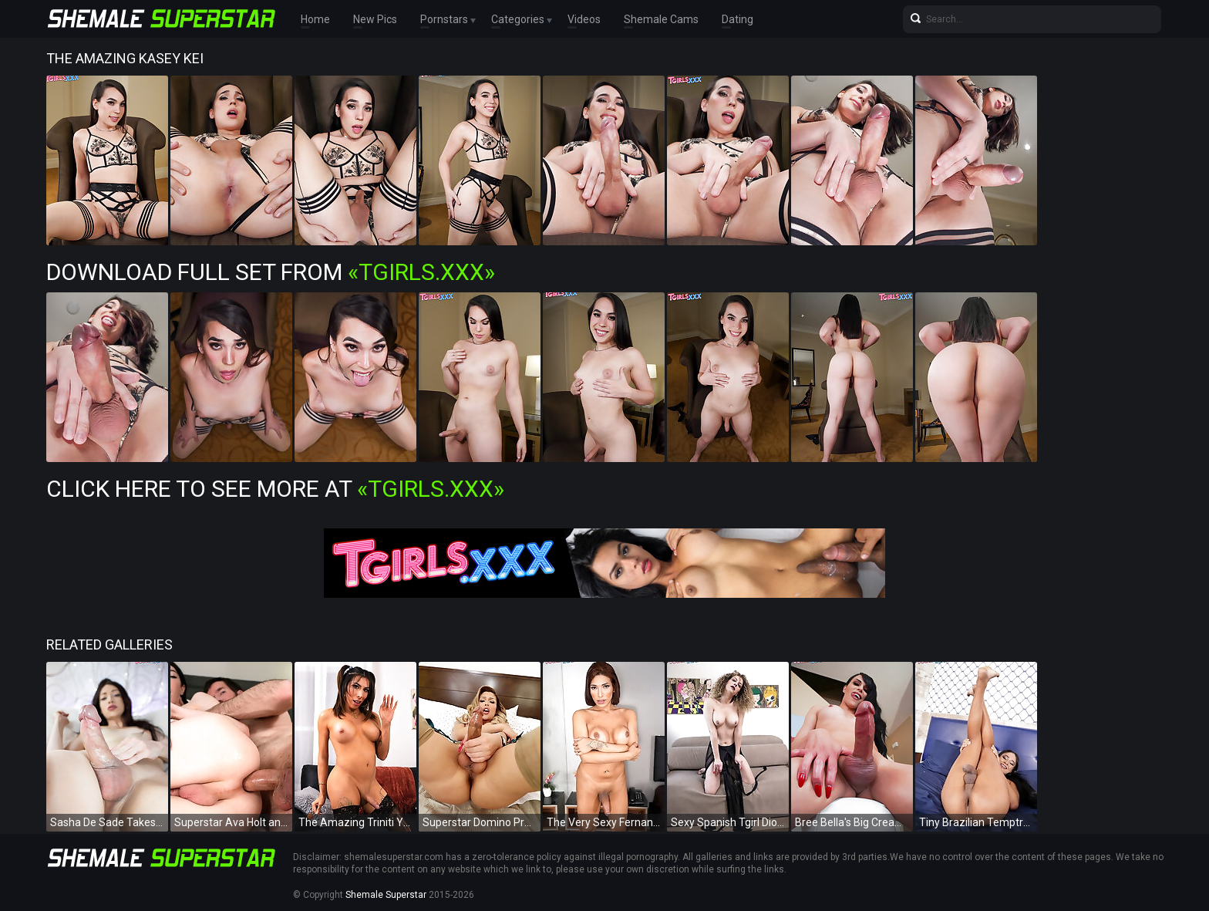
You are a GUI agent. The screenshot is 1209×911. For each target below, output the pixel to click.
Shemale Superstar (385, 894)
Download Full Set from (270, 271)
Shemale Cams (661, 19)
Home (315, 19)
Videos (584, 19)
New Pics (375, 19)
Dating (737, 19)
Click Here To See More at (275, 488)
